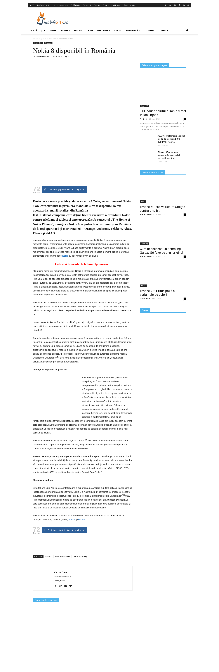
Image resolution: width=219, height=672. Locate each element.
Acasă (33, 30)
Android (65, 30)
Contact (163, 30)
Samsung (144, 244)
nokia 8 (48, 556)
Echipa (106, 5)
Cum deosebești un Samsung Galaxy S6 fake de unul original (161, 250)
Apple (53, 30)
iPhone (143, 286)
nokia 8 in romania (62, 556)
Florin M (143, 119)
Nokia (65, 255)
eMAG (50, 233)
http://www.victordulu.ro (62, 576)
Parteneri (87, 5)
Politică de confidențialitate (123, 5)
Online (78, 30)
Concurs (149, 30)
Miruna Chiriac (146, 214)
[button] (187, 30)
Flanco (37, 233)
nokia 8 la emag (80, 556)
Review (118, 30)
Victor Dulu (45, 57)
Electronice (103, 30)
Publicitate (75, 5)
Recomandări (133, 30)
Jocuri (89, 30)
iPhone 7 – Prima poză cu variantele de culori (158, 292)
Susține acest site (61, 5)
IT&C (40, 43)
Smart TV (144, 106)
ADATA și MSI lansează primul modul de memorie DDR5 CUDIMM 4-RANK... (171, 139)
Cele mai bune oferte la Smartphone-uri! (83, 264)
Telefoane (48, 43)
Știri (43, 30)
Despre (97, 5)
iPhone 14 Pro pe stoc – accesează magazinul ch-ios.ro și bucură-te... (169, 155)
